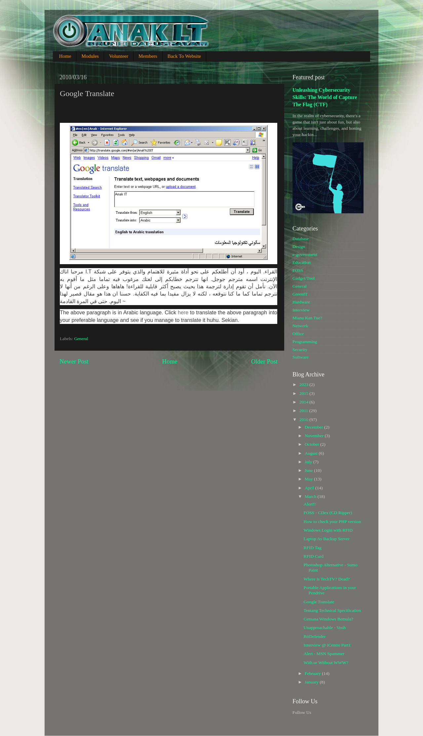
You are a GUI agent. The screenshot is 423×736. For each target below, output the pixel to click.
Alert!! (310, 504)
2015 (304, 393)
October (312, 444)
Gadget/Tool (303, 278)
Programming (304, 341)
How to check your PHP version (332, 521)
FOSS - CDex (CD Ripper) (328, 512)
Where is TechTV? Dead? (327, 579)
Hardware (301, 301)
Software (300, 357)
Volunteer (118, 56)
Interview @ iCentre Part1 (327, 645)
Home (65, 56)
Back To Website (184, 56)
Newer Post (74, 361)
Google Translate (319, 601)
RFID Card (314, 556)
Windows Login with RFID (328, 530)
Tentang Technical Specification (332, 610)
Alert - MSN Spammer (324, 653)
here (183, 312)
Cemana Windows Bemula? (328, 618)
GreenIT (300, 294)
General (81, 338)
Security (299, 349)
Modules (90, 56)
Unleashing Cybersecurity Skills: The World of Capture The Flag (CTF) (324, 97)
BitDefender (315, 636)
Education (301, 262)
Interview (301, 309)
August (312, 453)
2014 (304, 402)
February (313, 673)
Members (147, 56)
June (309, 470)
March (311, 496)
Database (300, 238)
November (315, 435)
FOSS (297, 270)
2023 (304, 384)
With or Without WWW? (326, 662)
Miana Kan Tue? (307, 317)
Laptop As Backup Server (327, 538)
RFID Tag (313, 547)
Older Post (264, 361)
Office (298, 333)
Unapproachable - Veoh (325, 627)
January (312, 682)
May (309, 478)
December (314, 427)
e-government (304, 254)
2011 (304, 410)
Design (298, 246)
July (309, 461)
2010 (304, 419)
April (310, 487)
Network (300, 325)
